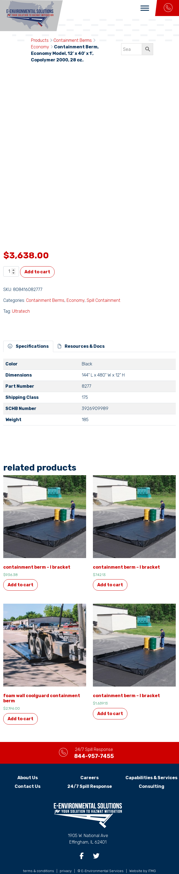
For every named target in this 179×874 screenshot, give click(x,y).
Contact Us (27, 773)
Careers (89, 765)
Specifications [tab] (28, 334)
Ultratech (21, 299)
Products (40, 40)
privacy (66, 858)
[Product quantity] (11, 259)
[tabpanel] (89, 382)
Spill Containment (103, 288)
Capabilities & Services (151, 765)
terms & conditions (38, 858)
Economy (40, 46)
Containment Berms (73, 40)
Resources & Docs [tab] (81, 334)
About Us (27, 765)
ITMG (152, 858)
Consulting (151, 773)
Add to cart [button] (20, 572)
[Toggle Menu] (144, 8)
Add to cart (37, 259)
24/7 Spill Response (89, 773)
